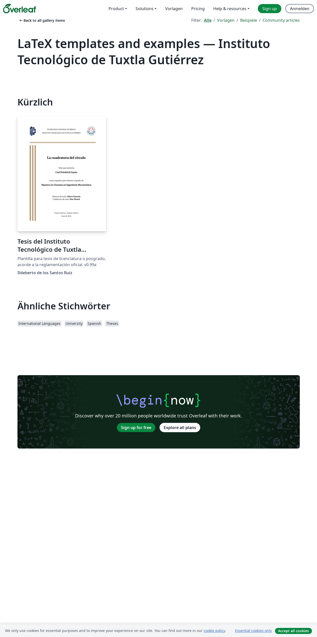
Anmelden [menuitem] (299, 8)
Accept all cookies (293, 630)
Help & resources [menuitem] (229, 8)
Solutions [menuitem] (145, 8)
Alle (208, 20)
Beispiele (248, 20)
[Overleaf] (19, 8)
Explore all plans (180, 427)
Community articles (281, 20)
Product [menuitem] (116, 8)
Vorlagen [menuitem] (174, 8)
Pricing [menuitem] (198, 8)
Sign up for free (136, 427)
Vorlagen (226, 20)
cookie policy (214, 630)
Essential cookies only (253, 630)
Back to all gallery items (41, 20)
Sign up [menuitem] (269, 8)
